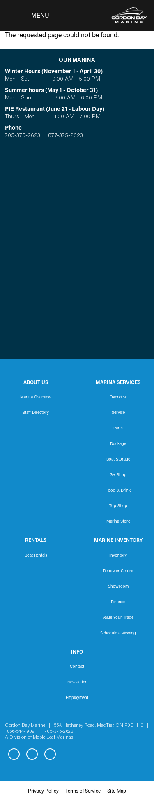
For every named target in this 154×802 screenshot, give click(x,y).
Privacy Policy (43, 791)
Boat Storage (118, 460)
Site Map (116, 791)
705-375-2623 (22, 136)
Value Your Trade (118, 618)
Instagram (32, 754)
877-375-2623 (64, 136)
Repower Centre (118, 571)
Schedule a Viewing (118, 633)
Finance (118, 602)
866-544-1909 (22, 731)
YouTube (50, 754)
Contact (77, 667)
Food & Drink (118, 491)
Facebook (14, 754)
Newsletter (77, 683)
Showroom (118, 587)
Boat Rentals (36, 556)
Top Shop (118, 506)
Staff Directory (36, 413)
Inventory (118, 556)
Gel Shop (118, 475)
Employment (77, 698)
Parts (118, 429)
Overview (118, 397)
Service (118, 413)
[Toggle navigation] (27, 15)
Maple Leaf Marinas (53, 737)
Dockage (118, 444)
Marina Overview (35, 397)
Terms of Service (83, 791)
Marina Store (118, 522)
